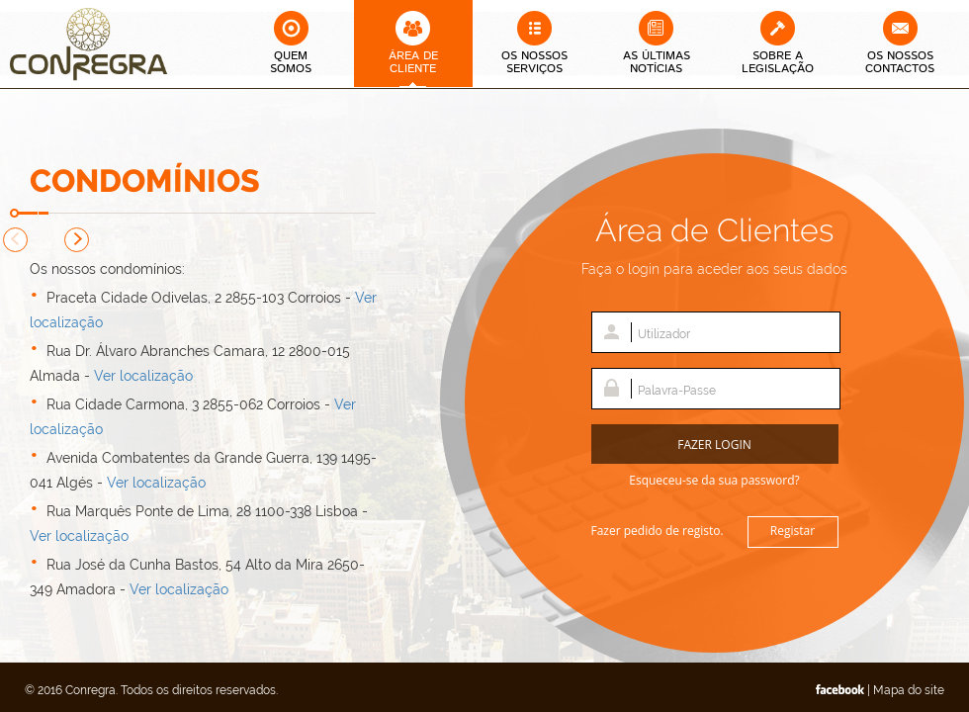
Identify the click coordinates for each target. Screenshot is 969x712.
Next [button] (76, 239)
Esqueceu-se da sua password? (714, 480)
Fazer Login (714, 444)
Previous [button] (15, 239)
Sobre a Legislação (778, 62)
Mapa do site (908, 690)
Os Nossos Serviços (534, 62)
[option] (208, 442)
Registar (792, 530)
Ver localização (143, 376)
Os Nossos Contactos (899, 62)
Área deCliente (413, 62)
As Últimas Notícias (656, 62)
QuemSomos (290, 62)
